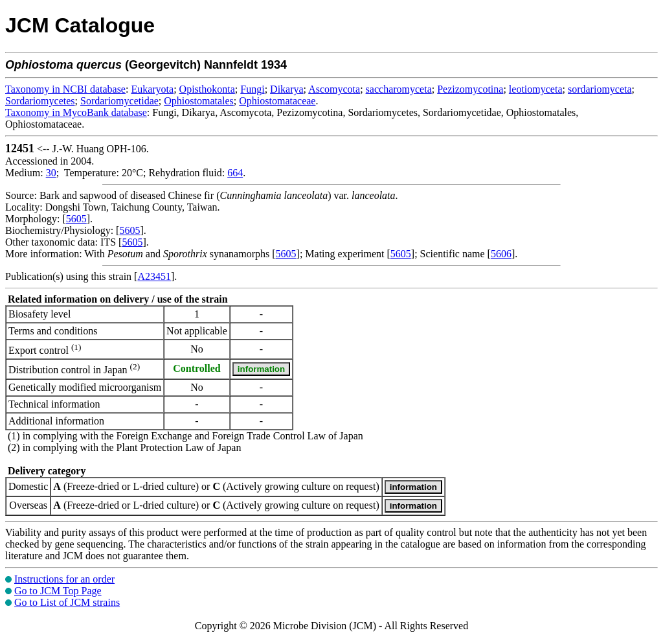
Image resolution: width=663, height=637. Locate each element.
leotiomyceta (536, 89)
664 (235, 172)
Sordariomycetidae (119, 100)
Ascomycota (334, 89)
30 (51, 172)
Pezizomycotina (470, 89)
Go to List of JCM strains (67, 602)
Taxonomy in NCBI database (65, 89)
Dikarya (287, 89)
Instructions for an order (64, 579)
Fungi (252, 89)
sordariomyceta (600, 89)
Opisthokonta (207, 89)
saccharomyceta (399, 89)
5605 (76, 218)
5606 (501, 253)
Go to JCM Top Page (58, 590)
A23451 (154, 276)
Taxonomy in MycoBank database (76, 112)
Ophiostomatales (199, 100)
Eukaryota (152, 89)
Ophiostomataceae (277, 100)
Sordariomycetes (40, 100)
